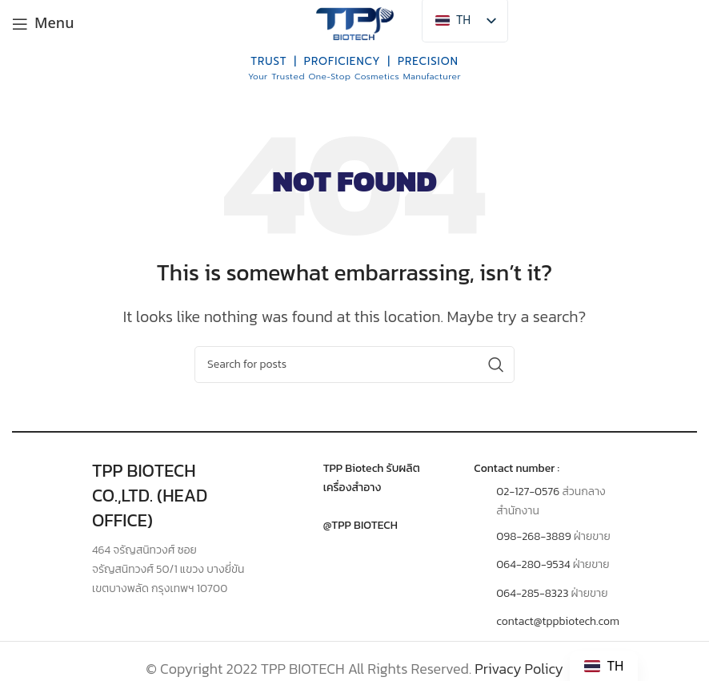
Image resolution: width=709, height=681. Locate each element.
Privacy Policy (519, 668)
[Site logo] (354, 22)
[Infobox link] (355, 478)
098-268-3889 (533, 536)
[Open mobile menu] (43, 24)
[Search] (354, 364)
